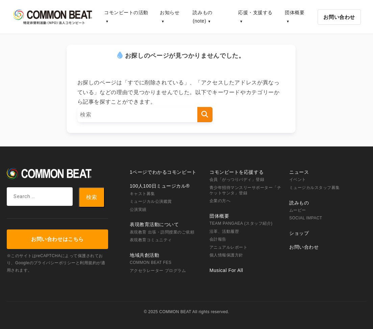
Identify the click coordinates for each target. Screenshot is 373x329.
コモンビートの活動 (126, 12)
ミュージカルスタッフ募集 (314, 187)
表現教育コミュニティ (151, 240)
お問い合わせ (339, 17)
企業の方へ (219, 200)
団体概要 (294, 12)
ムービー (297, 210)
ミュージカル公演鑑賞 (151, 201)
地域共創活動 (144, 255)
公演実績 (138, 209)
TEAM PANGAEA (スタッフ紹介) (241, 223)
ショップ (299, 233)
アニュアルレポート (228, 247)
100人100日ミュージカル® (160, 186)
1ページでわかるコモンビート (163, 172)
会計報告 (217, 239)
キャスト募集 (142, 193)
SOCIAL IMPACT (305, 218)
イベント (297, 179)
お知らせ (169, 12)
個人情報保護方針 (226, 255)
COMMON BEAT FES (150, 262)
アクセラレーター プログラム (158, 270)
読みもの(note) (202, 17)
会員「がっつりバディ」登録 (236, 179)
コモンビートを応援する (236, 172)
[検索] (205, 114)
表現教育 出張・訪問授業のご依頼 (162, 232)
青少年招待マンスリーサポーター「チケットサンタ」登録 (245, 190)
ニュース (299, 172)
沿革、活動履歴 (224, 231)
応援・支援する (255, 12)
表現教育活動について (154, 224)
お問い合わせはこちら (57, 239)
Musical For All (226, 270)
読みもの (299, 202)
